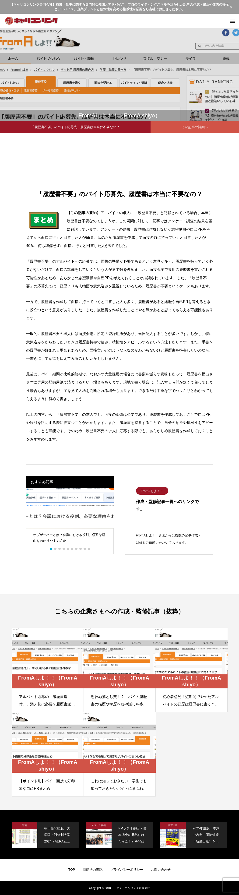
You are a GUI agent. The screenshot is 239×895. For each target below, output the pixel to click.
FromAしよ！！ (152, 491)
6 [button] (72, 549)
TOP (71, 869)
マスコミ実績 (99, 825)
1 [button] (51, 549)
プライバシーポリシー (126, 869)
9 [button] (85, 549)
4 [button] (64, 549)
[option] (70, 517)
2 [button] (55, 549)
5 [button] (68, 549)
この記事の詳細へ (195, 127)
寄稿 (24, 825)
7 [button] (76, 549)
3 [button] (59, 549)
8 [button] (80, 549)
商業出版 (173, 825)
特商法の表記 (92, 869)
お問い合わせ (161, 869)
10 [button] (89, 549)
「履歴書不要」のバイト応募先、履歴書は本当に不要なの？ (75, 127)
